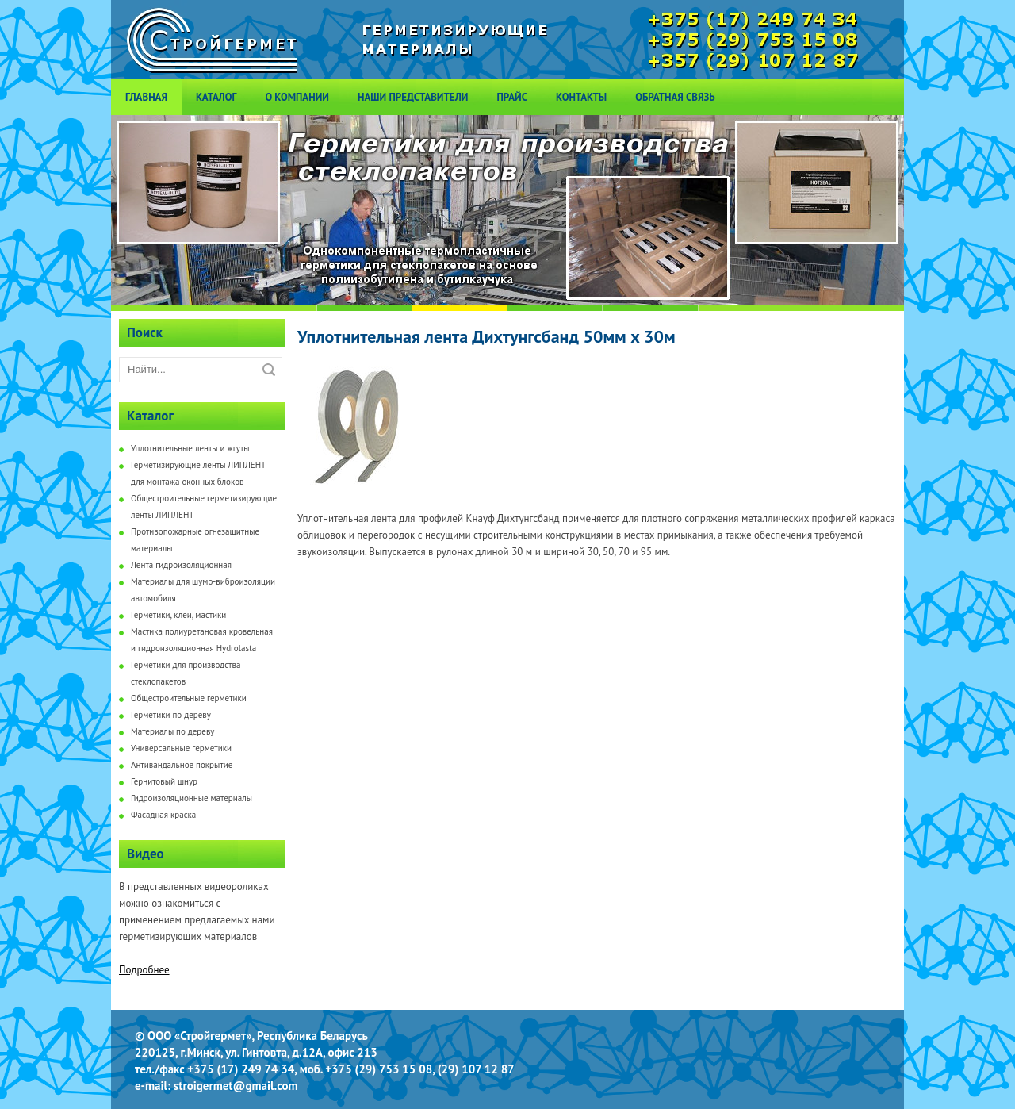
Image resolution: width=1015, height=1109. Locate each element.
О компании (297, 97)
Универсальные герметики (181, 748)
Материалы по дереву (173, 731)
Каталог (216, 97)
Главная (146, 97)
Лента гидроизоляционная (181, 564)
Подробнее (144, 970)
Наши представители (413, 97)
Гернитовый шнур (164, 781)
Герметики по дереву (171, 714)
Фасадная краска (163, 814)
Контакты (581, 97)
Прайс (511, 97)
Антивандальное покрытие (181, 764)
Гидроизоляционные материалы (191, 798)
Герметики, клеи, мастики (178, 614)
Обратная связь (675, 97)
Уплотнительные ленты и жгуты (190, 448)
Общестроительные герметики (189, 698)
